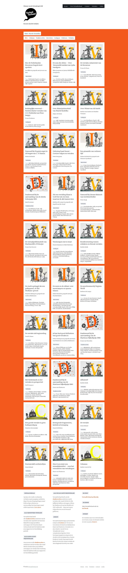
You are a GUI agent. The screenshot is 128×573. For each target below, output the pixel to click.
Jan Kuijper (83, 475)
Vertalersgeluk (60, 79)
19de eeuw (93, 211)
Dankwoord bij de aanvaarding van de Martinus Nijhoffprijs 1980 (63, 382)
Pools (37, 208)
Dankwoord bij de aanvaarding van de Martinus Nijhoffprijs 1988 (90, 335)
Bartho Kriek (93, 256)
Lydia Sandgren (64, 82)
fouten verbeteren (67, 254)
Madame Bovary (62, 481)
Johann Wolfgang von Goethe (64, 347)
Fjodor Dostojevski (96, 435)
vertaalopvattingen (85, 209)
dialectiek (43, 396)
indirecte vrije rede (67, 478)
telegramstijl (56, 123)
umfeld (45, 82)
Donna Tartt (62, 212)
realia (86, 435)
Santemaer (83, 125)
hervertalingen (91, 165)
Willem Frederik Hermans (32, 80)
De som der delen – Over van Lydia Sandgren (64, 65)
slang (81, 353)
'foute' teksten (84, 350)
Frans (98, 76)
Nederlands (28, 396)
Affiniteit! (84, 380)
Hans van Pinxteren (60, 395)
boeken (61, 523)
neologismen (28, 210)
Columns (32, 38)
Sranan (33, 347)
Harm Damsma (59, 253)
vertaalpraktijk (60, 163)
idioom (100, 437)
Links (101, 6)
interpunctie (90, 208)
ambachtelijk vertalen (90, 253)
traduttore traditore (38, 434)
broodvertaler (84, 394)
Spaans (30, 434)
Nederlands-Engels (33, 79)
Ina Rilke (42, 80)
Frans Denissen (29, 126)
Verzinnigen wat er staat (62, 242)
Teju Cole (58, 434)
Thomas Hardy (57, 349)
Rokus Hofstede (35, 163)
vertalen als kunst (85, 260)
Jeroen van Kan (29, 82)
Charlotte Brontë (66, 305)
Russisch (90, 434)
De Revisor (64, 437)
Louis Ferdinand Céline (86, 349)
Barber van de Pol (88, 473)
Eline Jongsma (57, 80)
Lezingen (57, 38)
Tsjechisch (62, 120)
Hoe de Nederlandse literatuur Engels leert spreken (33, 65)
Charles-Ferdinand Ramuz (39, 164)
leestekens (93, 301)
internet (39, 344)
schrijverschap (90, 255)
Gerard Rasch (94, 258)
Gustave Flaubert (70, 394)
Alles (26, 38)
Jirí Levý (32, 398)
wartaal (27, 398)
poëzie (63, 349)
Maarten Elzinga (29, 305)
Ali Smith (98, 123)
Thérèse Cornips (89, 168)
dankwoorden (30, 518)
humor (90, 352)
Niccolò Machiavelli (30, 256)
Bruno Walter (37, 391)
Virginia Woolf (60, 210)
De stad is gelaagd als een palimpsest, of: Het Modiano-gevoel (35, 288)
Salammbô (59, 478)
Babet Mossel (66, 304)
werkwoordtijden (30, 167)
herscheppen (98, 391)
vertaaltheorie (57, 166)
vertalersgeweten (93, 350)
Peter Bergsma (65, 166)
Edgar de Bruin (60, 122)
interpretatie (56, 353)
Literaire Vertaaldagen (66, 251)
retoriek (94, 352)
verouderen (59, 308)
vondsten (55, 256)
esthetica (30, 391)
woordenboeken (88, 206)
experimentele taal (63, 397)
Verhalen (94, 6)
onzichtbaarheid (57, 304)
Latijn (43, 256)
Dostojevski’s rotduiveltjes (35, 464)
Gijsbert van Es (98, 473)
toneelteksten (32, 208)
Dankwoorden (40, 38)
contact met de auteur (65, 164)
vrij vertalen (94, 432)
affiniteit (86, 389)
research (44, 344)
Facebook (85, 508)
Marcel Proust (65, 215)
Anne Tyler (56, 212)
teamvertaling (71, 355)
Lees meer (37, 507)
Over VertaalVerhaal (76, 6)
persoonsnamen (29, 476)
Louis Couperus (38, 82)
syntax (33, 394)
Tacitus (89, 475)
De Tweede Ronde (65, 350)
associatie (55, 257)
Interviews (49, 38)
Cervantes (91, 480)
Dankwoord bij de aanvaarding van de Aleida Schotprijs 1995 (35, 197)
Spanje (92, 476)
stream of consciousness (90, 298)
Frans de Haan (84, 76)
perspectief (43, 163)
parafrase (63, 355)
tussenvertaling (84, 256)
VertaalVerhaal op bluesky (90, 497)
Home (66, 6)
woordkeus (42, 79)
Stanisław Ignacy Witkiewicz (37, 211)
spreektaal (28, 164)
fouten (45, 343)
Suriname (28, 347)
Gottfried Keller (96, 209)
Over (86, 567)
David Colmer (29, 346)
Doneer (94, 522)
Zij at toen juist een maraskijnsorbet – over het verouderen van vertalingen (63, 466)
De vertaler (84, 423)
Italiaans (30, 125)
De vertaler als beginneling (35, 333)
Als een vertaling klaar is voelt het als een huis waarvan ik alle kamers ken (63, 197)
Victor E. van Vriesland (31, 166)
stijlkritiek (64, 439)
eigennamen (83, 437)
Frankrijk (59, 479)
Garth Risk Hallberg (63, 256)
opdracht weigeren (94, 389)
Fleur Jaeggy (37, 126)
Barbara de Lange (69, 210)
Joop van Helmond (66, 434)
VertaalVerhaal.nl (33, 567)
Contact (87, 6)
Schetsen (64, 38)
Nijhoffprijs (87, 347)
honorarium (97, 74)
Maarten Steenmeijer (64, 302)
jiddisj (92, 260)
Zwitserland (83, 211)
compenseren (92, 76)
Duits (88, 211)
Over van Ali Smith (90, 109)
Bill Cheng (70, 439)
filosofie (32, 255)
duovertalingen (69, 79)
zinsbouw (38, 394)
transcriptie (83, 434)
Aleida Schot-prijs (38, 210)
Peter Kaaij (83, 208)
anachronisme (67, 308)
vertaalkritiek (87, 74)
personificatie (57, 439)
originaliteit (88, 261)
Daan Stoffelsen (70, 436)
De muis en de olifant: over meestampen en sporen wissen (63, 288)
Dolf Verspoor (36, 396)
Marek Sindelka (69, 122)
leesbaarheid (34, 253)
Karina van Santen (91, 123)
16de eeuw (44, 255)
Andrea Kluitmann (33, 302)
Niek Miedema (68, 253)
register (30, 83)
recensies (62, 436)
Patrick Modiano (40, 304)
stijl (26, 83)
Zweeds (71, 82)
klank (26, 436)
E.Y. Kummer (96, 349)
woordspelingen (88, 120)
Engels (95, 120)
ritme (54, 122)
